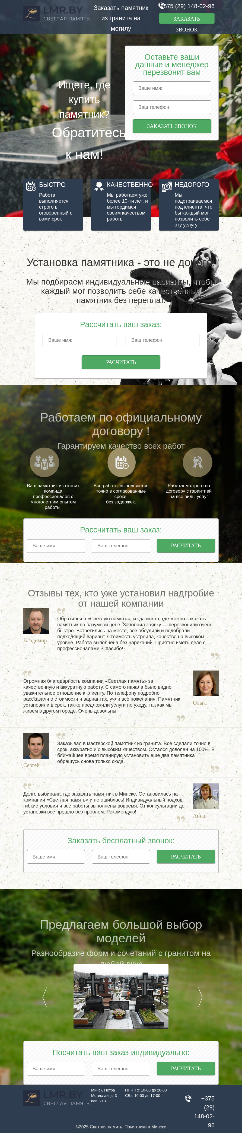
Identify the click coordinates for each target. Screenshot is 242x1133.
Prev (44, 997)
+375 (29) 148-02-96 (187, 6)
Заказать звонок (186, 20)
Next (200, 997)
